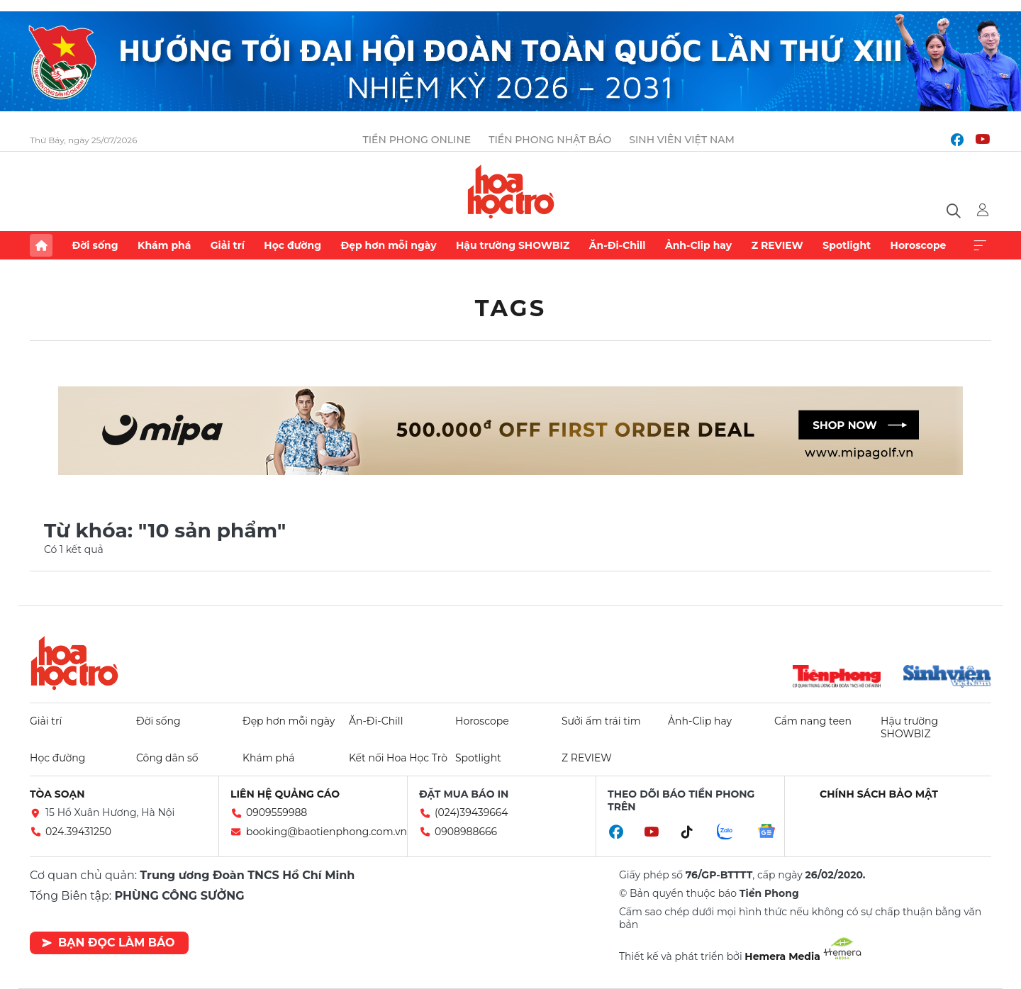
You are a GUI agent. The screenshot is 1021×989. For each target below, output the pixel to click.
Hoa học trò (74, 663)
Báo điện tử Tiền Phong (511, 191)
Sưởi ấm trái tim (601, 721)
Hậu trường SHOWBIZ (512, 245)
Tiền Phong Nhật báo (550, 139)
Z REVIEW (777, 245)
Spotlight (846, 245)
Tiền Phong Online (417, 139)
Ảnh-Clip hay (698, 245)
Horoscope (919, 245)
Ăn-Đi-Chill (617, 245)
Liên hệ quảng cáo (285, 794)
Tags (511, 308)
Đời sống (95, 245)
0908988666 (466, 831)
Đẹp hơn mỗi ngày (388, 245)
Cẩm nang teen (813, 721)
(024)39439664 (471, 812)
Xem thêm (980, 245)
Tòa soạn (57, 794)
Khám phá (164, 245)
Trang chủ (41, 245)
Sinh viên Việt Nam (682, 139)
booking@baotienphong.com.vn (326, 831)
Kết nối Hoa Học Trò (398, 757)
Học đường (292, 245)
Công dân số (167, 757)
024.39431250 (78, 831)
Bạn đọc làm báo (108, 942)
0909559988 (276, 812)
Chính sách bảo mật (879, 794)
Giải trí (228, 245)
